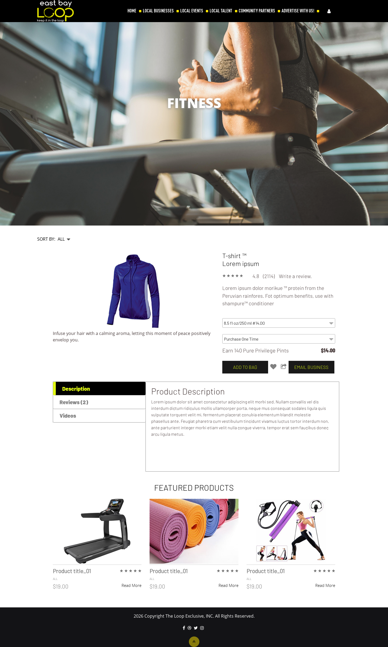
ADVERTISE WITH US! (298, 10)
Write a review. (295, 276)
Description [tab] (76, 388)
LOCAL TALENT (221, 10)
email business (311, 367)
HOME (131, 10)
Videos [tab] (68, 415)
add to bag (245, 367)
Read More (131, 585)
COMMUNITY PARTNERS (257, 10)
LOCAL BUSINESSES (158, 10)
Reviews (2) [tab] (74, 402)
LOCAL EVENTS (191, 10)
